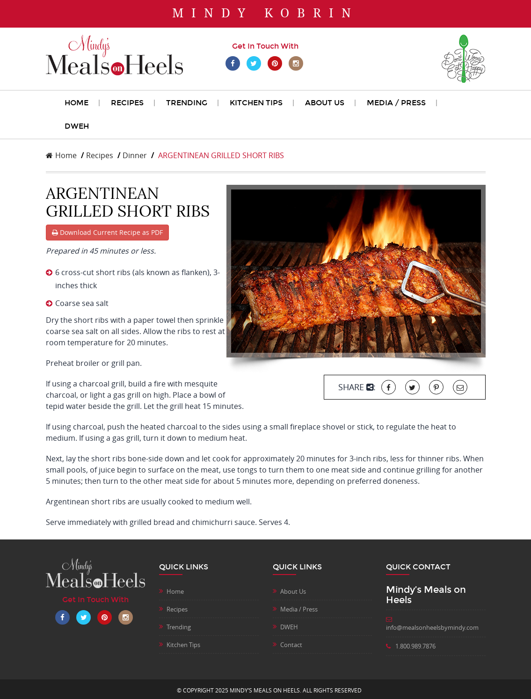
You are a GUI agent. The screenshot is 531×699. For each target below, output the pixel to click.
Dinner (135, 155)
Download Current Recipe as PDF (107, 232)
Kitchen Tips (256, 102)
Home (76, 102)
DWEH (77, 126)
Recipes (127, 102)
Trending (186, 102)
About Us (324, 102)
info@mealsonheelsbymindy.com (432, 624)
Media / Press (396, 102)
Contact (291, 645)
